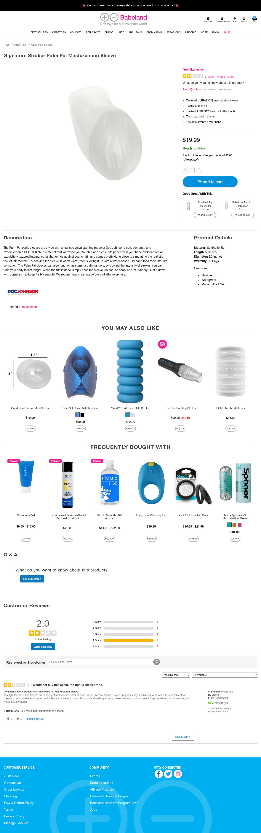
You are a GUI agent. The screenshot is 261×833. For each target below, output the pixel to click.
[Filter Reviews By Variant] (224, 675)
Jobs (93, 809)
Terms (8, 809)
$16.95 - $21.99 (193, 526)
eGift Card (11, 776)
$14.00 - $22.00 (109, 528)
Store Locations (101, 783)
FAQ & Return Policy (19, 803)
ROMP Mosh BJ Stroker (230, 408)
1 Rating (209, 76)
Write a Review (225, 76)
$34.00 (235, 532)
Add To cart (210, 182)
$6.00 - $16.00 (26, 526)
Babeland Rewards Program (110, 796)
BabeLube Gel (26, 515)
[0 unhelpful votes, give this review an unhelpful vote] (18, 719)
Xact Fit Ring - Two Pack (193, 515)
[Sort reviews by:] (176, 675)
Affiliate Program (102, 789)
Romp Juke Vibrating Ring (151, 515)
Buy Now (30, 428)
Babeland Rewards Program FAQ (114, 803)
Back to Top (183, 736)
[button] (77, 415)
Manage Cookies (16, 823)
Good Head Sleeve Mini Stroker (30, 408)
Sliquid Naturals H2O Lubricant (109, 517)
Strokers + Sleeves (42, 44)
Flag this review (35, 718)
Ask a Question (191, 89)
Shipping (10, 796)
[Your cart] (254, 20)
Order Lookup (14, 789)
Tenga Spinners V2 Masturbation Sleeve (234, 517)
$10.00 (30, 418)
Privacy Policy (14, 816)
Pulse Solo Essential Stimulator (80, 408)
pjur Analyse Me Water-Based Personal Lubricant (68, 517)
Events (95, 776)
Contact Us (12, 783)
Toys (6, 44)
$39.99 (151, 526)
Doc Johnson (28, 307)
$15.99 (230, 418)
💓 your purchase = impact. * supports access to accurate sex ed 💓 (130, 5)
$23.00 (67, 528)
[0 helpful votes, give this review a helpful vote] (9, 719)
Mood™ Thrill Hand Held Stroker (130, 408)
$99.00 (80, 422)
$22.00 (130, 422)
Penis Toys (20, 44)
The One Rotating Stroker (180, 408)
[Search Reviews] (104, 662)
